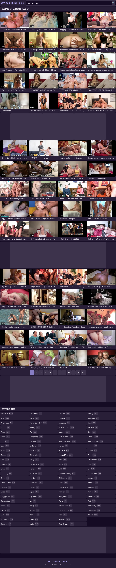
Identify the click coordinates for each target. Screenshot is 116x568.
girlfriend (35, 445)
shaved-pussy (95, 441)
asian (5, 432)
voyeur (93, 491)
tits (92, 464)
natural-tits (66, 455)
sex (92, 422)
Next (83, 372)
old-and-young (67, 473)
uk (91, 468)
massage (64, 422)
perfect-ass (65, 505)
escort (5, 510)
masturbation (66, 427)
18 (73, 372)
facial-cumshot (38, 422)
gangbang (36, 436)
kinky (34, 505)
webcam (93, 496)
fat (33, 432)
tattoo (92, 450)
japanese (36, 496)
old (62, 468)
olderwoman (66, 487)
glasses (35, 450)
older (63, 482)
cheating (6, 473)
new (63, 459)
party (63, 501)
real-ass (64, 519)
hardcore (36, 473)
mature (64, 432)
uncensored (94, 473)
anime (5, 427)
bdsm (5, 450)
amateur (7, 413)
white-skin (94, 510)
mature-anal (66, 436)
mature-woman (67, 441)
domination (8, 501)
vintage (93, 487)
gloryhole (36, 455)
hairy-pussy (37, 464)
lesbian (64, 413)
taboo (92, 445)
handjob (35, 468)
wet (92, 501)
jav (33, 501)
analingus (7, 422)
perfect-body (66, 510)
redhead (93, 418)
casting (6, 464)
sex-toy (93, 427)
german (35, 441)
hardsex (35, 478)
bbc (5, 441)
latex (34, 519)
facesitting (36, 413)
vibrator (93, 482)
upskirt (92, 478)
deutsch (6, 487)
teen (92, 455)
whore (93, 514)
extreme (6, 524)
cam (5, 459)
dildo (5, 491)
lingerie (64, 418)
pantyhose (65, 496)
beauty (5, 455)
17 (69, 372)
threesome (94, 459)
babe (5, 436)
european (7, 519)
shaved (93, 436)
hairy (34, 459)
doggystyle (7, 496)
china (5, 478)
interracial (36, 482)
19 (78, 372)
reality (93, 413)
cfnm (5, 468)
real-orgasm (66, 524)
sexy (92, 432)
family (35, 427)
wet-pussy (94, 505)
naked (63, 445)
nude (63, 464)
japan (34, 491)
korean (35, 514)
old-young (65, 478)
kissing (34, 510)
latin (34, 524)
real (63, 514)
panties (64, 491)
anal (5, 418)
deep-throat (8, 482)
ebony (5, 505)
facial (34, 418)
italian (34, 487)
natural (64, 450)
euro (5, 514)
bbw (5, 445)
